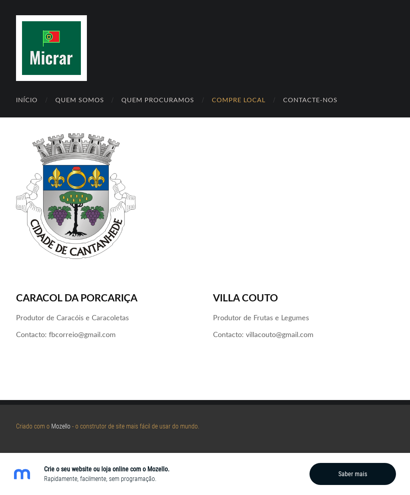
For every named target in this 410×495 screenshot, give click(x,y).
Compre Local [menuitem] (238, 99)
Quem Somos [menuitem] (79, 99)
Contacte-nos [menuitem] (310, 99)
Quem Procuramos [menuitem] (157, 99)
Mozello (60, 426)
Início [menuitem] (27, 99)
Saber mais (352, 474)
